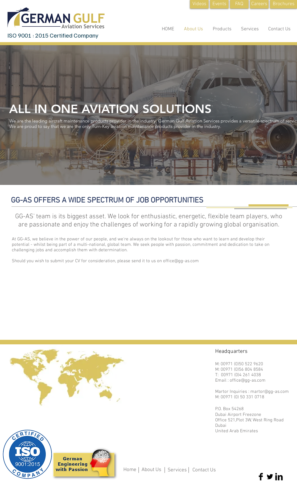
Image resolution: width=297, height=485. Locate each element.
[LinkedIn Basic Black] (279, 476)
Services (177, 470)
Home (129, 470)
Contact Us (204, 470)
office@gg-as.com (181, 261)
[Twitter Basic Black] (270, 476)
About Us (151, 470)
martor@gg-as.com (269, 391)
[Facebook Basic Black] (261, 476)
